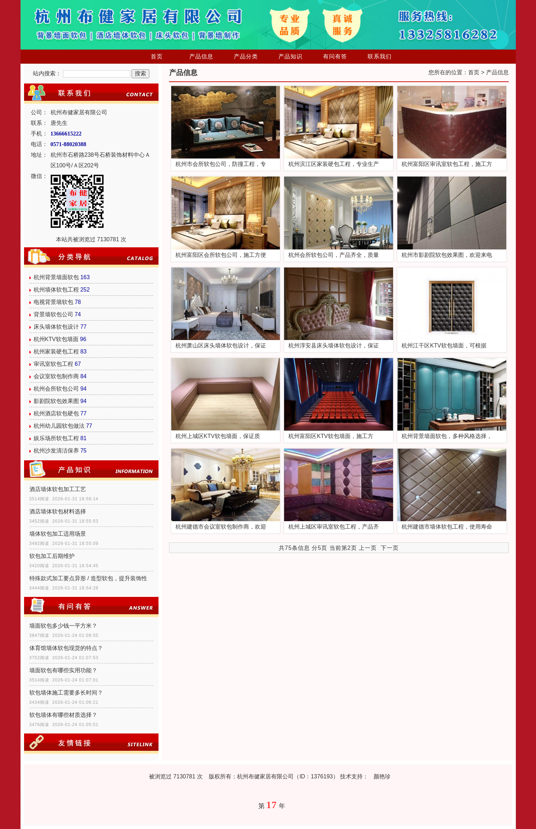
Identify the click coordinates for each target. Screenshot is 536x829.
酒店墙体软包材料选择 (57, 511)
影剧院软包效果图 (56, 401)
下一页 (390, 548)
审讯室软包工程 (53, 364)
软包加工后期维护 (52, 556)
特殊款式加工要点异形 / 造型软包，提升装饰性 (88, 578)
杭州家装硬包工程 (56, 352)
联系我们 (380, 56)
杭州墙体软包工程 (56, 290)
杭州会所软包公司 (56, 389)
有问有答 (335, 56)
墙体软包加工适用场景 (57, 534)
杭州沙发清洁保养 (56, 451)
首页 (157, 56)
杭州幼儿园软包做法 (59, 426)
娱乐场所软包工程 (56, 438)
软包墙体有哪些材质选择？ (63, 715)
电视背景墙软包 (53, 302)
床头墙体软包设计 (56, 327)
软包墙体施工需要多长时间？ (66, 693)
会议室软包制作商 (56, 376)
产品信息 (201, 56)
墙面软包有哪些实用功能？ (63, 670)
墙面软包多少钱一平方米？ (63, 626)
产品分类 (246, 56)
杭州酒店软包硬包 (56, 413)
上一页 (368, 548)
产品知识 (290, 56)
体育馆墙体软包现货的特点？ (66, 648)
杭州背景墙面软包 (56, 277)
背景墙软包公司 (53, 314)
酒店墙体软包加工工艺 (57, 489)
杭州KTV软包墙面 (56, 339)
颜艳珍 (382, 776)
